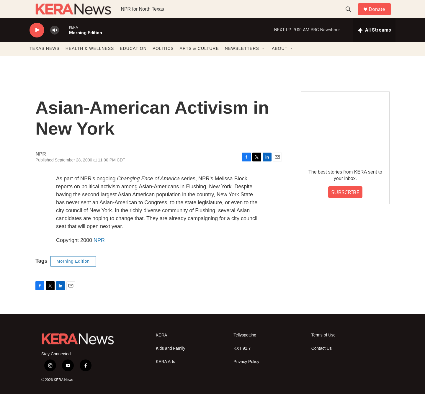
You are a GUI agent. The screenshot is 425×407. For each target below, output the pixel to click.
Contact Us (321, 361)
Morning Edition (73, 274)
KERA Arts (165, 374)
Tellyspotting (244, 348)
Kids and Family (170, 361)
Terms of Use (323, 348)
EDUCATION (133, 61)
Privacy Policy (246, 374)
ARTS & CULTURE (199, 61)
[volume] (55, 43)
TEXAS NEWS (45, 61)
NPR (99, 253)
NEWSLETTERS (242, 61)
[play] (37, 43)
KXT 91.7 (242, 361)
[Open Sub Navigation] (263, 61)
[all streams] (374, 43)
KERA (161, 348)
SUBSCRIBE (345, 204)
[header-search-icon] (351, 15)
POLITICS (163, 61)
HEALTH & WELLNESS (90, 61)
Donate (380, 15)
